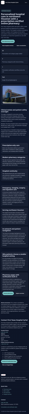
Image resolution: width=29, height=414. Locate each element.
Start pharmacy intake (8, 41)
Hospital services (7, 394)
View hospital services (7, 45)
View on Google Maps (7, 365)
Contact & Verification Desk (9, 361)
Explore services (20, 293)
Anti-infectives (7, 392)
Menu (26, 2)
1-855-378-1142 (4, 344)
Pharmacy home (7, 389)
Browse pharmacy (8, 293)
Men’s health (6, 391)
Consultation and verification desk (9, 407)
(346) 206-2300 (4, 332)
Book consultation (21, 45)
